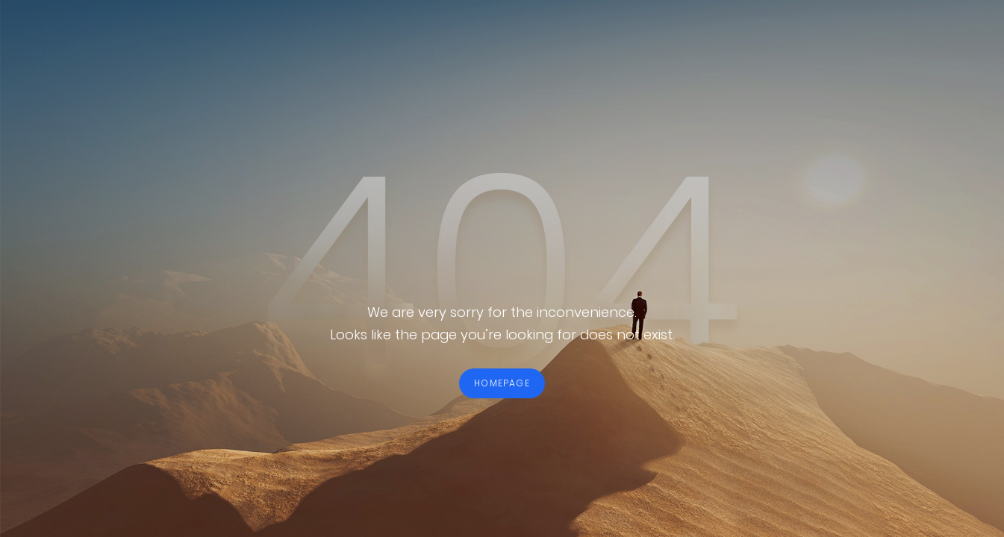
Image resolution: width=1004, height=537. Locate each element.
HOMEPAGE (502, 383)
